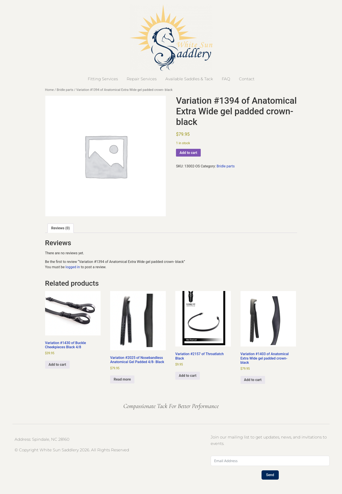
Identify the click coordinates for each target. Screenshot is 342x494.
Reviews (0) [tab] (60, 228)
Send (270, 475)
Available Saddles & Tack (189, 79)
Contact (246, 79)
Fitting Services (103, 79)
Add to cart (188, 153)
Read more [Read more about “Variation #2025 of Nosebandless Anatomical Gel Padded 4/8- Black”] (122, 379)
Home (49, 90)
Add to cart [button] (57, 364)
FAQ (226, 79)
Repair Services (142, 79)
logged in (72, 267)
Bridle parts (65, 90)
